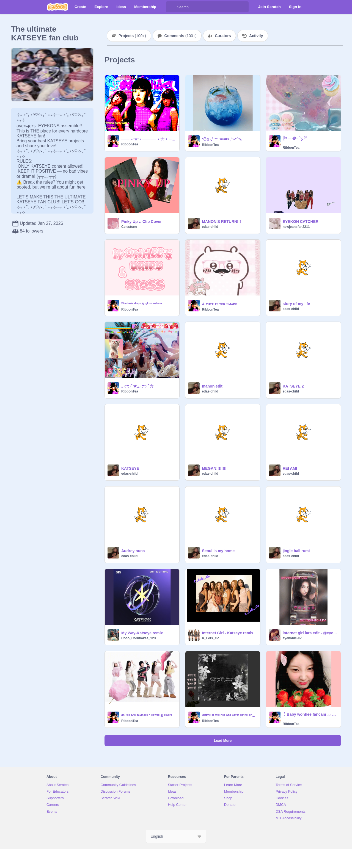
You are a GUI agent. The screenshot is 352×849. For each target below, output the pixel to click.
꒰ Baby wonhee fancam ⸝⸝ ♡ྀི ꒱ (310, 714)
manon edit (212, 386)
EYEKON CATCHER (300, 221)
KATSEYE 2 (293, 386)
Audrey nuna (133, 551)
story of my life (296, 304)
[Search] (171, 6)
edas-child (210, 227)
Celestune (129, 227)
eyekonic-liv (292, 638)
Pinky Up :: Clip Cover (141, 221)
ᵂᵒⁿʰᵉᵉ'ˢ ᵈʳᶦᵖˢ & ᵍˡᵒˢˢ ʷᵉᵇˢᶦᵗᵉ (141, 304)
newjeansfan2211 (296, 227)
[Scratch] (57, 7)
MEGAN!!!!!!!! (214, 468)
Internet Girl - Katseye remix (227, 633)
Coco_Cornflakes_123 (138, 638)
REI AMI (290, 468)
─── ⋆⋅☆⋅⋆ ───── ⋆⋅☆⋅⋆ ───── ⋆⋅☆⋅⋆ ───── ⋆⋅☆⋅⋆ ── (148, 139)
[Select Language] (176, 836)
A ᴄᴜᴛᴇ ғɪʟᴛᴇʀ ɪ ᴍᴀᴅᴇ (219, 304)
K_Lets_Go (210, 638)
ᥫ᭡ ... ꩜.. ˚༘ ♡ (295, 138)
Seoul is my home (218, 551)
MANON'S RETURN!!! (221, 221)
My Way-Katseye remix (142, 633)
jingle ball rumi (296, 551)
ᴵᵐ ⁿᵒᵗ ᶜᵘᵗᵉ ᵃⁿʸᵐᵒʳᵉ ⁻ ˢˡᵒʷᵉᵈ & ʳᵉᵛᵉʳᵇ (146, 715)
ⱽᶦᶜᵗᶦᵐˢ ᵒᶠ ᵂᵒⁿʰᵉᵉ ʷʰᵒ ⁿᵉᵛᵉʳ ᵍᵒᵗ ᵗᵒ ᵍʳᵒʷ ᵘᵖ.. (229, 715)
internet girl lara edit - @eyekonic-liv (310, 633)
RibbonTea (129, 144)
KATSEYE (130, 468)
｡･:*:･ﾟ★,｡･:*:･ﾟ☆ (137, 386)
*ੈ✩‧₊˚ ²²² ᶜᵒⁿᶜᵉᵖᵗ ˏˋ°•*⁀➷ (222, 139)
